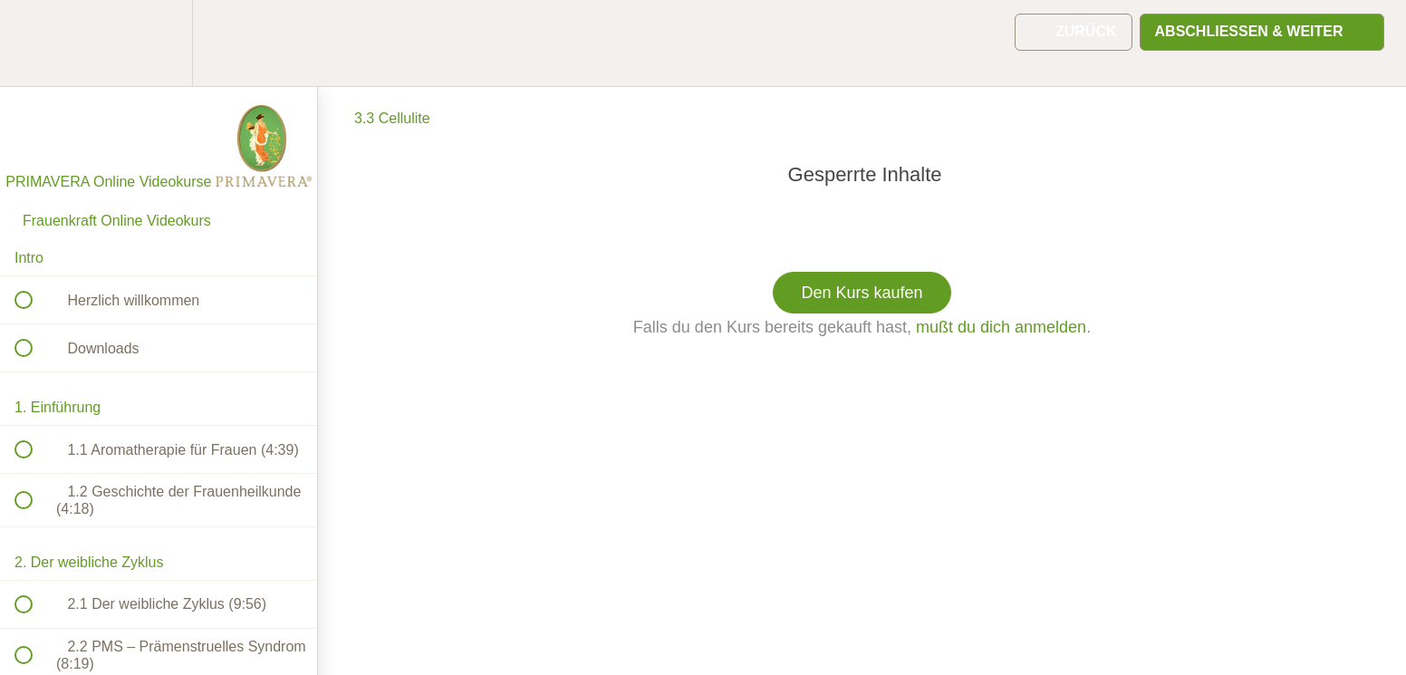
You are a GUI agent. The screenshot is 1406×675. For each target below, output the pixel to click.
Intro (28, 257)
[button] (33, 43)
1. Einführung (57, 407)
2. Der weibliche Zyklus (89, 562)
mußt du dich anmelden (1001, 327)
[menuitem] (158, 43)
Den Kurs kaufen (861, 293)
